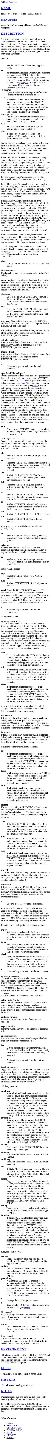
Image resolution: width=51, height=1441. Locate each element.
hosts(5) (25, 383)
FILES (9, 1433)
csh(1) (27, 1307)
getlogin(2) (24, 82)
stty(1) (44, 1115)
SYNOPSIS (12, 1425)
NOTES (10, 1437)
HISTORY (11, 1435)
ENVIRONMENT (14, 1430)
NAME (6, 8)
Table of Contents (9, 2)
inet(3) (35, 385)
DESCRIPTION (14, 1428)
